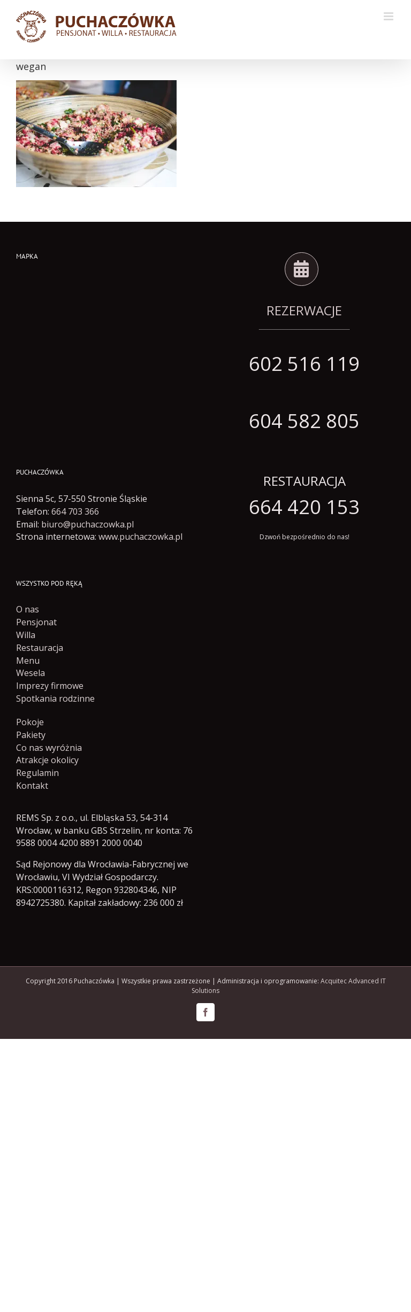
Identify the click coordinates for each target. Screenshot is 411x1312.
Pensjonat (36, 622)
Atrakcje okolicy (47, 760)
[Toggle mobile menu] (389, 16)
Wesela (30, 673)
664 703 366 (75, 511)
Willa (25, 635)
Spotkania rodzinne (55, 698)
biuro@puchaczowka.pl (87, 524)
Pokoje (30, 722)
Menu (28, 660)
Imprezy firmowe (49, 686)
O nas (27, 609)
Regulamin (37, 773)
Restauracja (39, 648)
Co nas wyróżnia (49, 748)
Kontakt (32, 785)
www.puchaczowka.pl (140, 536)
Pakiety (30, 735)
